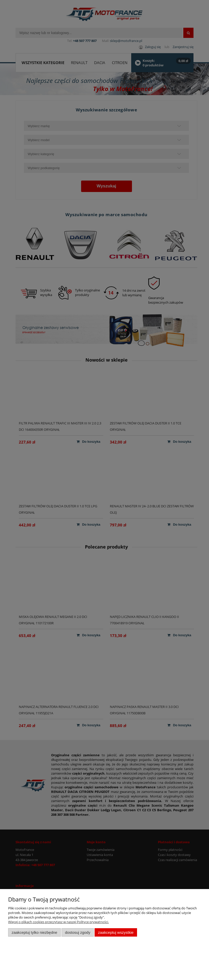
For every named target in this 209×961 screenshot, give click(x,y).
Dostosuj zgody (77, 932)
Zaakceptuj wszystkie (115, 932)
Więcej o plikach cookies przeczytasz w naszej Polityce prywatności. (58, 922)
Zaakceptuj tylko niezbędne (34, 932)
